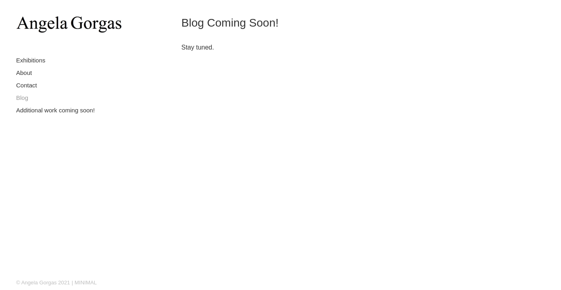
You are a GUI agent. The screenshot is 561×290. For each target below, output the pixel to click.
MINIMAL (86, 283)
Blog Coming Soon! (229, 23)
